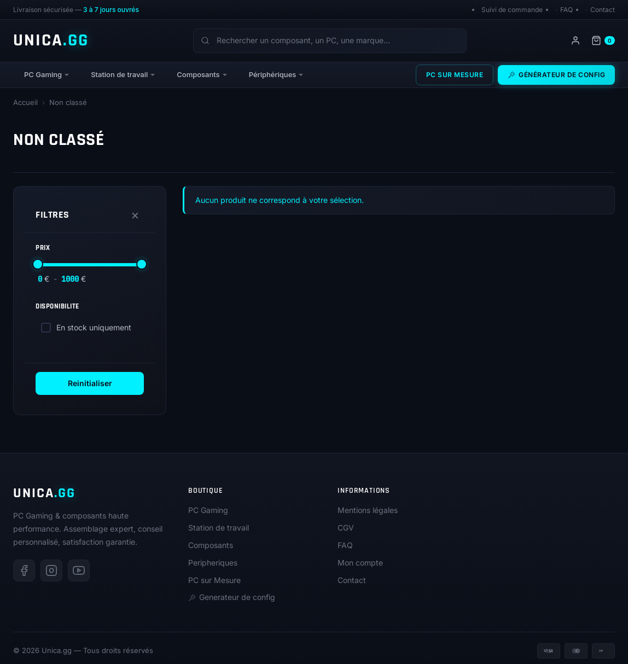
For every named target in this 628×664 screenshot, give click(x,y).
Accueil (25, 102)
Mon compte (360, 562)
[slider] (37, 264)
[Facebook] (24, 570)
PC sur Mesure (455, 75)
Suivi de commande (512, 9)
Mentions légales (368, 510)
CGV (346, 527)
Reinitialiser (90, 383)
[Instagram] (51, 570)
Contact (602, 9)
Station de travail (119, 74)
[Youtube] (79, 570)
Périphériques (272, 74)
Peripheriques (212, 562)
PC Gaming (43, 74)
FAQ (566, 9)
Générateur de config (556, 75)
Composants (198, 74)
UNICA (51, 40)
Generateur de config (231, 597)
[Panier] (603, 40)
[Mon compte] (575, 40)
